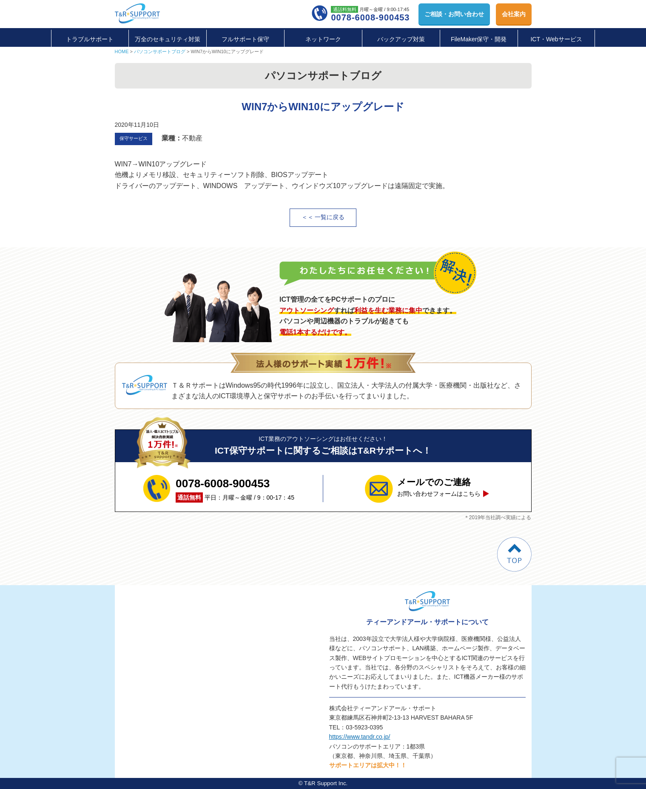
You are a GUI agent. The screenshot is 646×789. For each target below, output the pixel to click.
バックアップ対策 (401, 39)
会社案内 (514, 14)
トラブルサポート (90, 39)
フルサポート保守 (245, 39)
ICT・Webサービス (556, 39)
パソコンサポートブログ (159, 51)
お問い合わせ (454, 14)
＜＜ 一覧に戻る (323, 217)
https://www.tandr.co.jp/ (359, 736)
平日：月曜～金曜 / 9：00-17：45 (235, 488)
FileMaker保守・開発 (479, 39)
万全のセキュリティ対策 (167, 39)
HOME (122, 51)
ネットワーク (323, 39)
